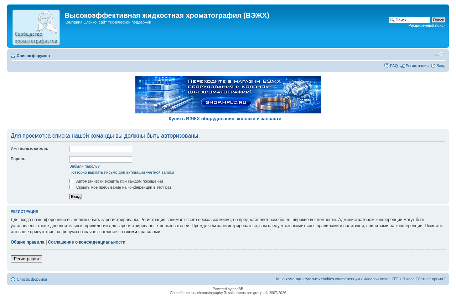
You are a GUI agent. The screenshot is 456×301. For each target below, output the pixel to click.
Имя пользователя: (29, 148)
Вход (440, 65)
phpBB (238, 289)
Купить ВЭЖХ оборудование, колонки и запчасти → (228, 118)
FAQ (394, 65)
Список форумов (33, 55)
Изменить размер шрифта (440, 54)
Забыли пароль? (84, 166)
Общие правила (28, 242)
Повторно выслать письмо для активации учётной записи (121, 172)
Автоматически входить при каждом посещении (116, 181)
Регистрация (417, 65)
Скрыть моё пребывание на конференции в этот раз (120, 187)
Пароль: (19, 159)
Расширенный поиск (426, 25)
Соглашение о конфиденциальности (87, 242)
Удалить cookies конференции (332, 279)
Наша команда (287, 279)
